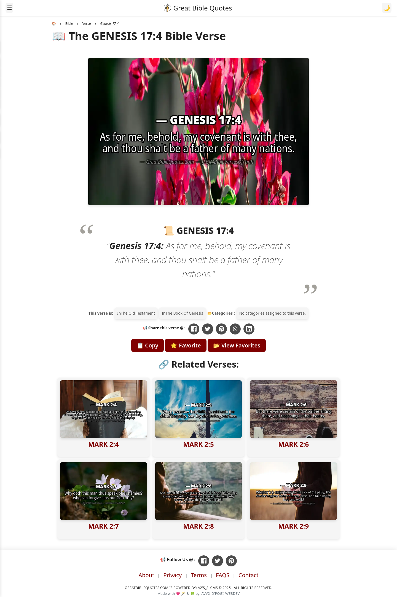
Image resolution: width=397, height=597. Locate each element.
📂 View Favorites (236, 345)
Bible (69, 23)
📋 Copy (147, 345)
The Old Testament (138, 313)
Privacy (172, 575)
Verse (86, 23)
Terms (199, 575)
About (146, 575)
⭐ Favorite (185, 345)
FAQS (222, 575)
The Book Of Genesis (184, 313)
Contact (248, 575)
